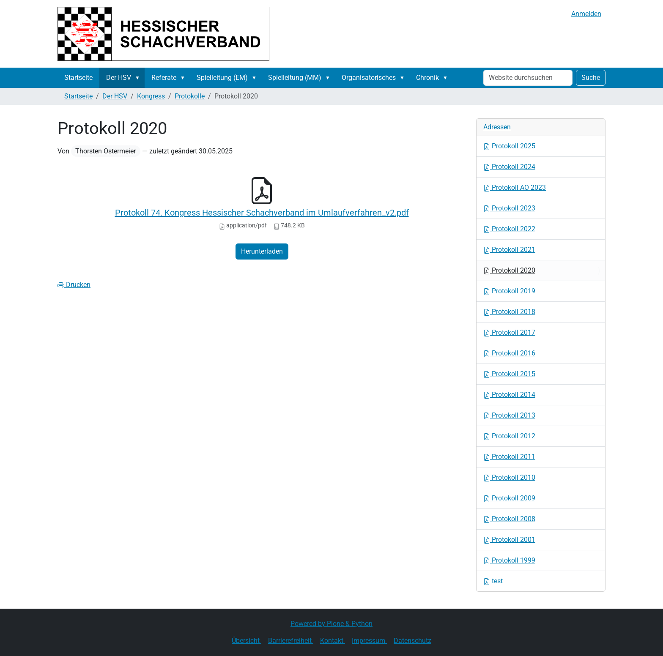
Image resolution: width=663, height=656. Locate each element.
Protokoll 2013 (509, 415)
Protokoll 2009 (509, 498)
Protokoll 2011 (509, 457)
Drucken (74, 285)
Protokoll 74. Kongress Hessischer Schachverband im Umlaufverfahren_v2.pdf (262, 213)
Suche (590, 78)
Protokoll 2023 (509, 208)
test (493, 581)
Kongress (151, 96)
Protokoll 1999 (509, 560)
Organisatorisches (369, 78)
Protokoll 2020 (509, 270)
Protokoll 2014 (509, 395)
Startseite (78, 78)
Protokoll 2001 (509, 540)
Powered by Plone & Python (331, 624)
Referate (163, 78)
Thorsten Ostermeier (105, 151)
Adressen (497, 127)
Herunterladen (262, 251)
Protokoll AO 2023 (514, 187)
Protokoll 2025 (509, 146)
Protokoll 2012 (509, 436)
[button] (139, 78)
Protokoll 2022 (509, 229)
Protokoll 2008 (509, 519)
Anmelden (586, 14)
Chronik (427, 78)
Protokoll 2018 (509, 312)
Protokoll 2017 (509, 332)
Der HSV (118, 78)
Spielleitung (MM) (294, 78)
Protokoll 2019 (509, 291)
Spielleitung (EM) (222, 78)
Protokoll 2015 (509, 374)
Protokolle (190, 96)
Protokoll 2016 (509, 353)
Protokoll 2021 (509, 250)
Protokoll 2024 (509, 167)
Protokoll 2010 (509, 477)
